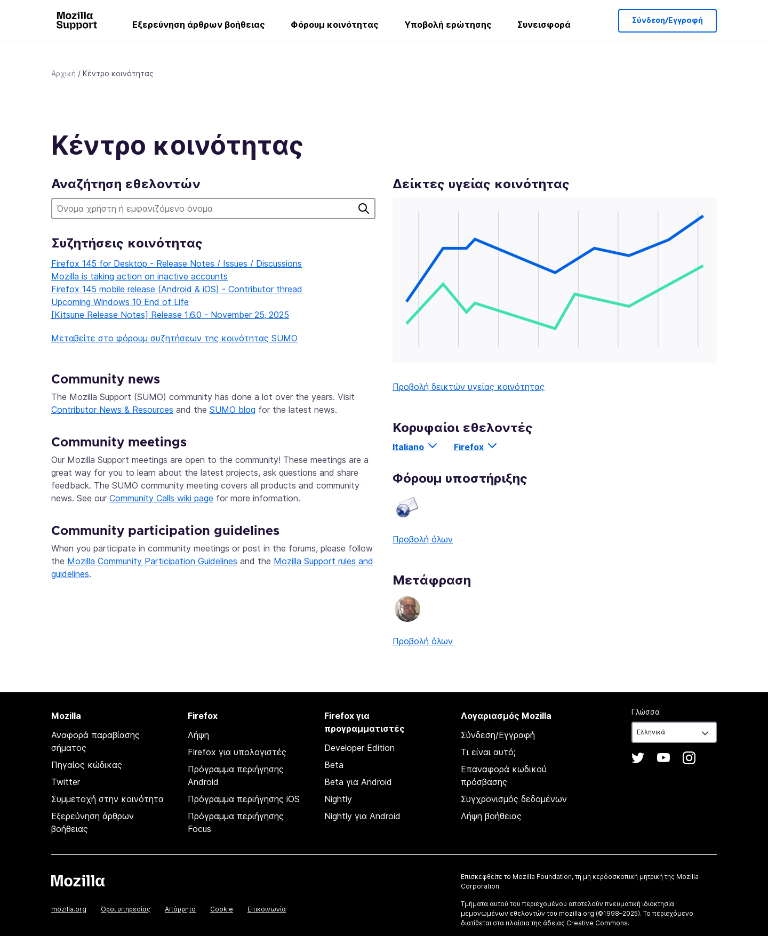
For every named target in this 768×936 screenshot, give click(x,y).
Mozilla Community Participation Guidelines (152, 561)
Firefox (469, 447)
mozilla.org (68, 909)
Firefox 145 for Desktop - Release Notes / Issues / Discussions (176, 263)
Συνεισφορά (544, 24)
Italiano (408, 447)
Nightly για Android (362, 816)
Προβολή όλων (423, 539)
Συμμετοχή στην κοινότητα (107, 799)
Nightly (338, 799)
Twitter (65, 782)
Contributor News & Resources (112, 409)
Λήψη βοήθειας (491, 816)
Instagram (689, 757)
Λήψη (198, 735)
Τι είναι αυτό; (488, 752)
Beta (333, 764)
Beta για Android (358, 782)
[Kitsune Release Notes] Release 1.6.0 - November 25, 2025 (170, 314)
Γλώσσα (645, 711)
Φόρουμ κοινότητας (335, 24)
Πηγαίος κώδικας (86, 764)
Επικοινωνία (266, 909)
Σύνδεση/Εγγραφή (667, 21)
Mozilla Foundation (542, 877)
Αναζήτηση (363, 208)
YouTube (663, 757)
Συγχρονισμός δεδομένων (514, 799)
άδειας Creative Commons (585, 923)
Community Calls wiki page (161, 498)
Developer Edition (359, 747)
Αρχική (63, 73)
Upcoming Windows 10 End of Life (120, 302)
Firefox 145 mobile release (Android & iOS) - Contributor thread (176, 289)
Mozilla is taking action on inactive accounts (139, 276)
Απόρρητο (180, 909)
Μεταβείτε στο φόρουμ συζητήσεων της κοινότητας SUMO (174, 338)
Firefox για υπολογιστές (237, 752)
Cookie (221, 909)
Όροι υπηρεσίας (125, 909)
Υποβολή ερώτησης (448, 24)
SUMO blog (232, 409)
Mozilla (78, 880)
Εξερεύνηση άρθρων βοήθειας (198, 24)
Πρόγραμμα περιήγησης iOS (244, 799)
